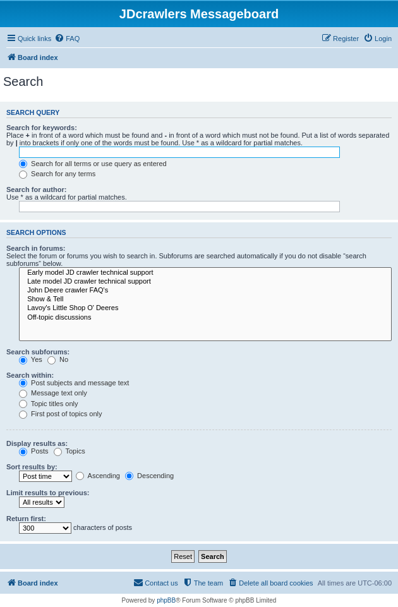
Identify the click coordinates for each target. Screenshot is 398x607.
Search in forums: (36, 248)
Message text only (53, 393)
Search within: (30, 375)
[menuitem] (67, 38)
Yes (30, 359)
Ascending (98, 475)
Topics (69, 451)
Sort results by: (31, 467)
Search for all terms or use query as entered (93, 163)
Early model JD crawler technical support (205, 272)
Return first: (26, 518)
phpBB (166, 600)
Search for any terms (57, 173)
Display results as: (37, 443)
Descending (149, 475)
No (57, 359)
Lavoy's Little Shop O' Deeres (205, 308)
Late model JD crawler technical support (205, 281)
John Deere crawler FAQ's (205, 290)
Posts (34, 451)
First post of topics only (60, 414)
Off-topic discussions (205, 317)
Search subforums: (37, 352)
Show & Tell (205, 299)
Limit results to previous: (47, 492)
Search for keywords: (41, 127)
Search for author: (36, 189)
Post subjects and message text (74, 383)
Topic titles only (48, 403)
